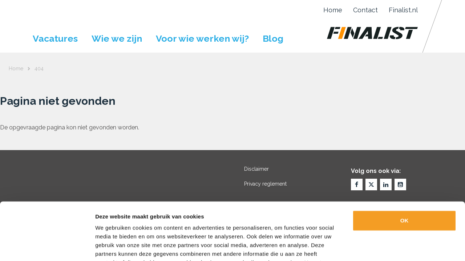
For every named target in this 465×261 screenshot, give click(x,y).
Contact (365, 10)
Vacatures (55, 38)
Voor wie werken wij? (202, 38)
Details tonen (392, 247)
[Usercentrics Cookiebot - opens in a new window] (47, 246)
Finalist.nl (403, 10)
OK (404, 166)
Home (332, 10)
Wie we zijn (117, 38)
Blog (273, 38)
